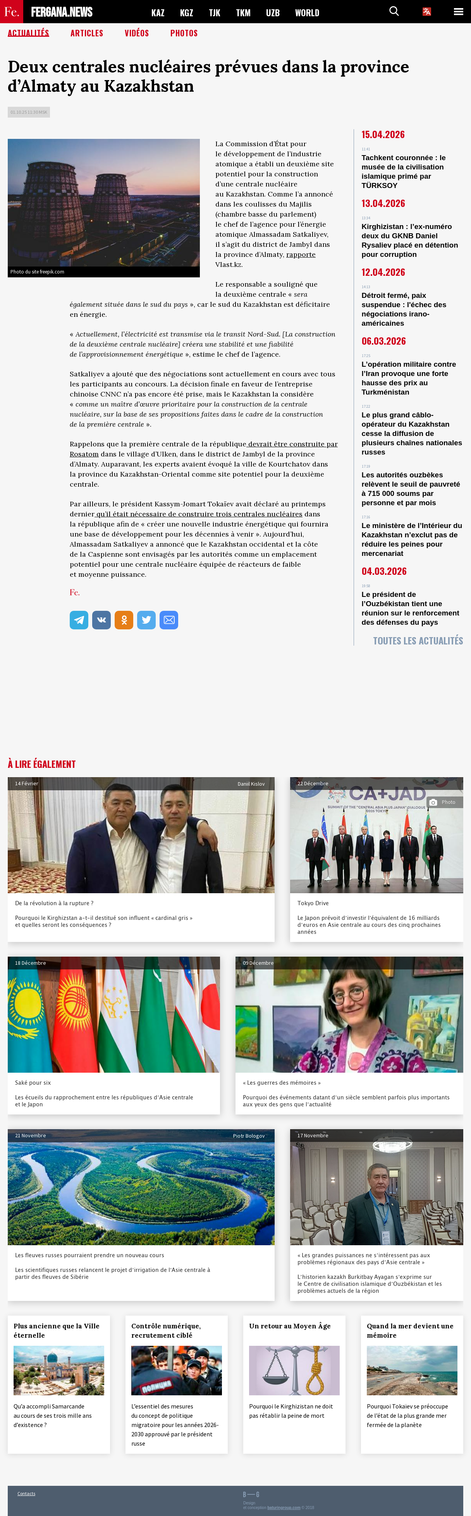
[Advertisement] (235, 701)
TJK (214, 12)
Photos (184, 33)
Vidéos (137, 33)
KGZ (186, 12)
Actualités (28, 33)
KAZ (158, 12)
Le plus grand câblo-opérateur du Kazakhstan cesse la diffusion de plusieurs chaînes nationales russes (412, 433)
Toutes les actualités (418, 640)
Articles (86, 33)
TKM (243, 12)
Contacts (26, 1493)
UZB (273, 12)
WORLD (307, 12)
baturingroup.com (284, 1508)
